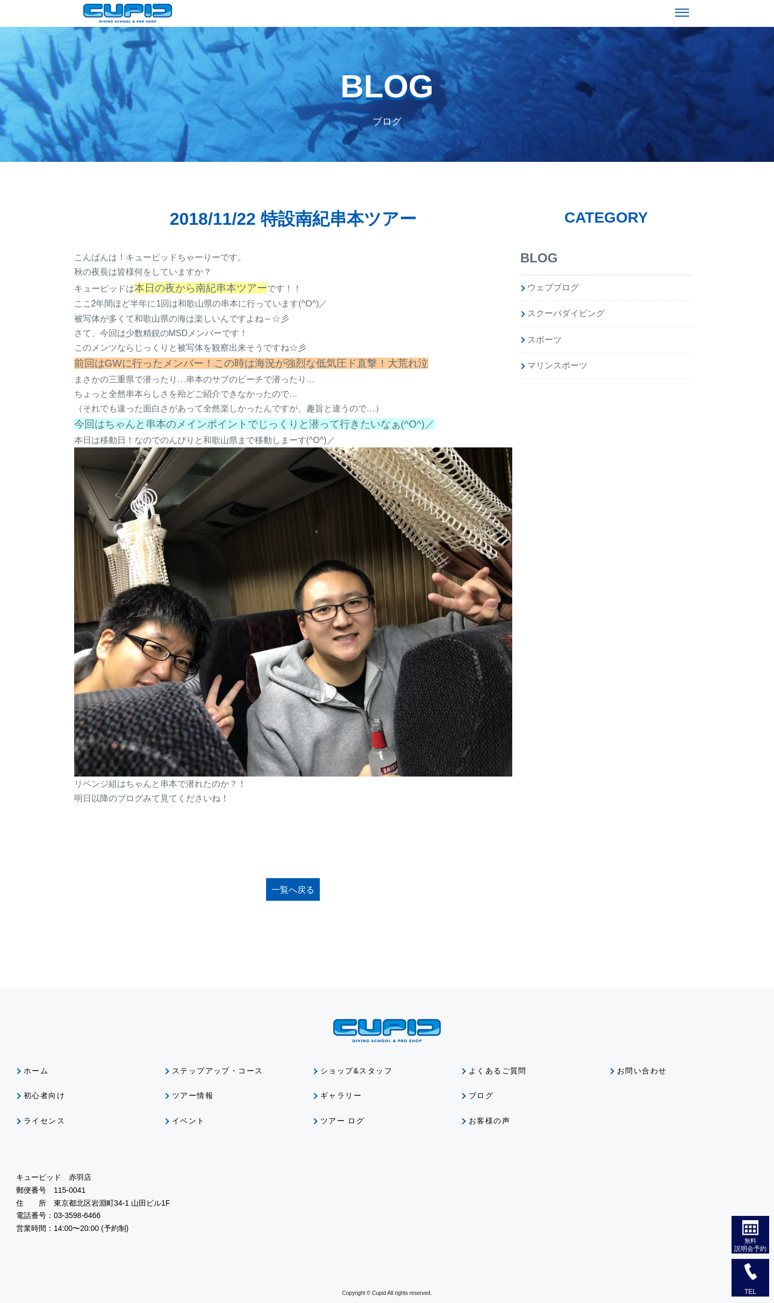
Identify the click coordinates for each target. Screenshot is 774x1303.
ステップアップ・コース (217, 1070)
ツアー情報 (192, 1095)
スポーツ (544, 339)
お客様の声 (489, 1120)
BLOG (538, 258)
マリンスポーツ (557, 365)
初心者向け (44, 1095)
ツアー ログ (342, 1120)
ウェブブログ (553, 287)
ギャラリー (341, 1095)
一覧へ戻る (292, 889)
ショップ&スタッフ (356, 1070)
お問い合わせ (641, 1070)
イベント (188, 1120)
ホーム (36, 1070)
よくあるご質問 (498, 1070)
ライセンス (44, 1120)
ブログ (481, 1095)
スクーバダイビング (566, 313)
